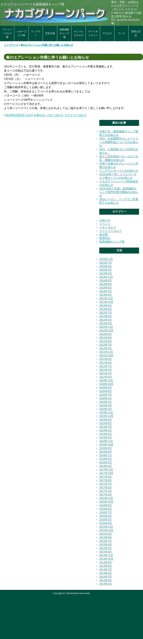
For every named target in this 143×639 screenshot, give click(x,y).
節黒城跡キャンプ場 (64, 33)
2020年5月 (105, 401)
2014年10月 (106, 558)
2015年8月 (105, 537)
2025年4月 (105, 273)
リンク (121, 33)
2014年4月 (105, 580)
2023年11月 (106, 298)
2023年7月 (105, 312)
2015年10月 (106, 530)
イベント (104, 223)
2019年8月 (105, 423)
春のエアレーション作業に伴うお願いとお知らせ (47, 45)
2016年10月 (106, 501)
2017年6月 (105, 487)
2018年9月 (105, 448)
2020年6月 (105, 398)
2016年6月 (105, 516)
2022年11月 (106, 326)
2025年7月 (105, 262)
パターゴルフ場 (21, 33)
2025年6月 (105, 266)
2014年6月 (105, 573)
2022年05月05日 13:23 (18, 115)
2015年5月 (105, 548)
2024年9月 (105, 280)
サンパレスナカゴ (78, 33)
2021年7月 (105, 366)
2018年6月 (105, 458)
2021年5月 (105, 373)
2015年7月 (105, 541)
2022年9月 (105, 334)
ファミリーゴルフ (75, 115)
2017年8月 (105, 480)
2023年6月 (105, 316)
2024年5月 (105, 291)
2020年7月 (105, 394)
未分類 (103, 234)
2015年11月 (106, 526)
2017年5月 (105, 491)
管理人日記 (136, 33)
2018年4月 (105, 466)
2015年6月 (105, 544)
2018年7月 (105, 455)
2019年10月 (106, 416)
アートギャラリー (93, 33)
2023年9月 (105, 305)
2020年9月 (105, 387)
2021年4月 (105, 376)
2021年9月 (105, 359)
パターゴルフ (54, 115)
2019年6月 (105, 430)
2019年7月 (105, 426)
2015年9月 (105, 533)
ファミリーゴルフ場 (7, 33)
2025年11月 (106, 259)
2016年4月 (105, 523)
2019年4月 (105, 437)
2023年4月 (105, 323)
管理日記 (104, 238)
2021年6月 (105, 369)
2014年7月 (105, 569)
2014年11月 (106, 555)
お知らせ (39, 115)
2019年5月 (105, 433)
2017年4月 (105, 494)
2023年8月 (105, 309)
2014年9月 (105, 562)
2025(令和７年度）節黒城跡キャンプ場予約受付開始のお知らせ (118, 192)
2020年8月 (105, 391)
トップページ (11, 45)
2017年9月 (105, 476)
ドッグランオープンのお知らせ (118, 170)
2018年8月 (105, 451)
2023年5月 (105, 319)
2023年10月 (106, 301)
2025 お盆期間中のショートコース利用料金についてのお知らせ (118, 142)
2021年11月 (106, 351)
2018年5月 (105, 462)
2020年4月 (105, 405)
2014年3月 (105, 583)
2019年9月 (105, 419)
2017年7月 (105, 483)
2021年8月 (105, 362)
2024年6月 (105, 287)
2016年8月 (105, 508)
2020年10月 (106, 384)
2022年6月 (105, 341)
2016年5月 (105, 519)
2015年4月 (105, 551)
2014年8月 (105, 565)
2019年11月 (106, 412)
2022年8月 (105, 337)
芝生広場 (50, 33)
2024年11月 (106, 276)
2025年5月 (105, 269)
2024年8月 (105, 284)
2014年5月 (105, 576)
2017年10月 (106, 473)
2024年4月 (105, 294)
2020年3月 (105, 409)
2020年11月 (106, 380)
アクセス (107, 33)
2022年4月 (105, 348)
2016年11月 (106, 498)
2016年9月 (105, 505)
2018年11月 (106, 441)
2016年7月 (105, 512)
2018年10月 (106, 444)
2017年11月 (106, 469)
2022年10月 (106, 330)
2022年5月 (105, 344)
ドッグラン (36, 33)
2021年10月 (106, 355)
